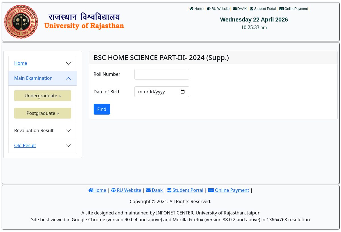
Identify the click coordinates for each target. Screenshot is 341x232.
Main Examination (33, 78)
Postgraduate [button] (41, 113)
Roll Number (107, 74)
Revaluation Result (34, 130)
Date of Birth (107, 92)
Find (101, 109)
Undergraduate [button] (41, 96)
